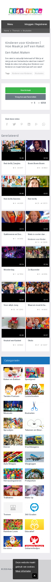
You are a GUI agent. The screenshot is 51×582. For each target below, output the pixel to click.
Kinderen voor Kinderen (22, 73)
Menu (10, 24)
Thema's (16, 31)
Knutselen (27, 31)
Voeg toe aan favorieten (25, 97)
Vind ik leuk (26, 90)
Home (6, 31)
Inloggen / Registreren (36, 24)
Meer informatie (23, 571)
